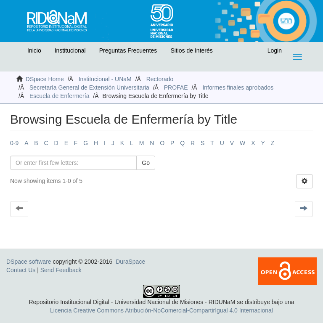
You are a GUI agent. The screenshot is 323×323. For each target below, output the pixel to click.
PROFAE (176, 87)
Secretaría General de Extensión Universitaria (89, 87)
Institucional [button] (70, 50)
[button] (15, 53)
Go (146, 162)
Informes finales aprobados (237, 87)
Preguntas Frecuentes (128, 50)
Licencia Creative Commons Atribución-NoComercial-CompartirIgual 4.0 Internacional (161, 310)
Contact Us (20, 270)
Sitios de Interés (191, 50)
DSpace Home (45, 79)
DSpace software (28, 261)
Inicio (34, 50)
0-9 (14, 143)
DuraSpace (130, 261)
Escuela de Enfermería (59, 96)
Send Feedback (61, 270)
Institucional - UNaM (105, 79)
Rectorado (160, 79)
